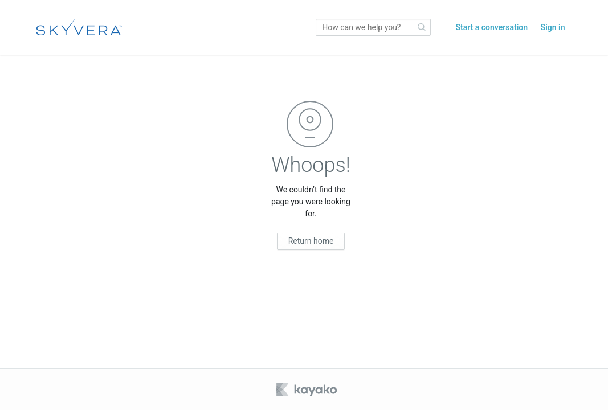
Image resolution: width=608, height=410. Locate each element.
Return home (311, 240)
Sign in (553, 27)
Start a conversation (491, 27)
